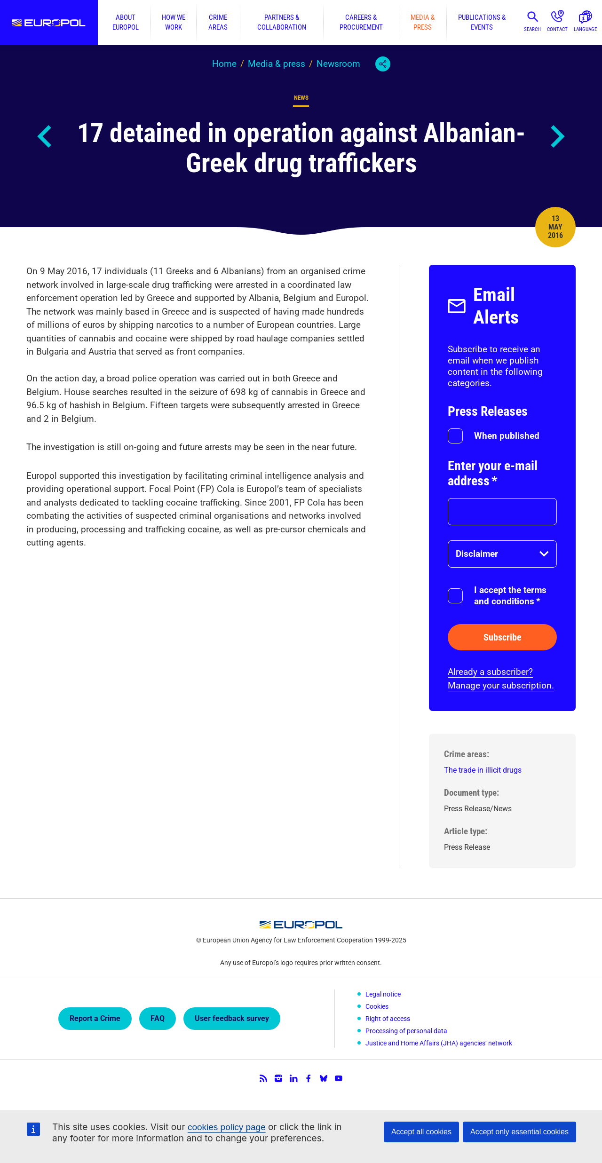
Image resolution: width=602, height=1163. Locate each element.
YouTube (338, 1078)
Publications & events (482, 22)
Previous (45, 136)
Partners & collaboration (281, 22)
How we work (173, 22)
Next (557, 136)
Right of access (387, 1018)
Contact (557, 29)
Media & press (423, 22)
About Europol (125, 22)
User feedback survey (232, 1018)
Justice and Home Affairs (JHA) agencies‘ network (438, 1043)
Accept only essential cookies (519, 1132)
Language (585, 29)
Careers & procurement (361, 22)
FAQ (157, 1018)
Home (224, 63)
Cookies (376, 1006)
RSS (263, 1078)
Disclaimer (477, 553)
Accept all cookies (421, 1132)
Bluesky (323, 1078)
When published (506, 435)
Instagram (278, 1078)
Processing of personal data (406, 1031)
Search (532, 29)
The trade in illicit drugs (483, 770)
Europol (49, 22)
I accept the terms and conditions (510, 596)
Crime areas (218, 22)
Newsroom (338, 63)
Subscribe (502, 637)
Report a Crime (95, 1018)
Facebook (308, 1078)
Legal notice (383, 994)
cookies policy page (227, 1127)
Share (382, 63)
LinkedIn (293, 1078)
